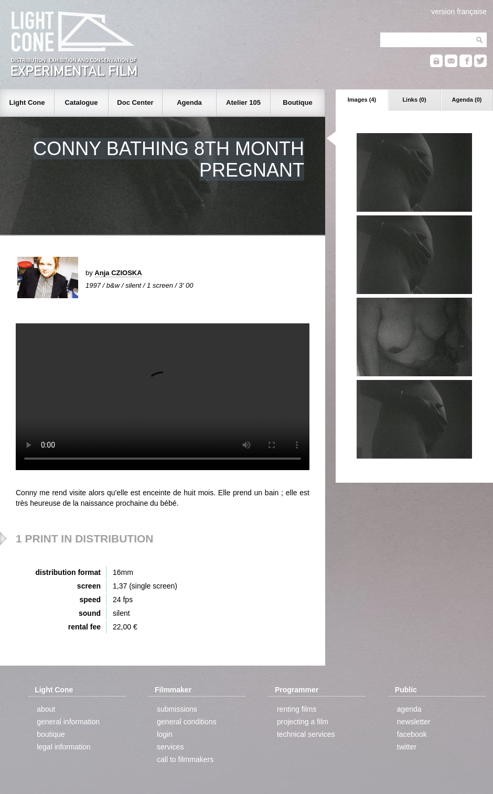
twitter (406, 747)
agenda (409, 709)
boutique (51, 734)
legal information (64, 747)
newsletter (414, 721)
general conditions (187, 721)
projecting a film (302, 721)
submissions (177, 709)
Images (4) (362, 99)
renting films (296, 709)
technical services (306, 734)
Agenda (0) (467, 99)
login (165, 734)
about (46, 709)
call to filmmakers (185, 759)
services (170, 747)
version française (459, 11)
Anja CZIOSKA (118, 273)
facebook (412, 734)
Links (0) (414, 99)
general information (68, 721)
